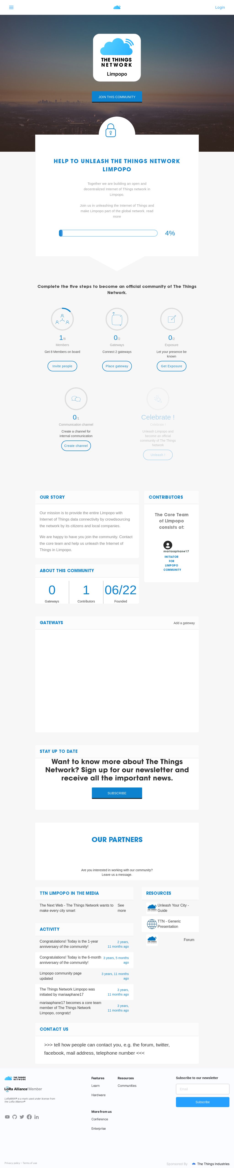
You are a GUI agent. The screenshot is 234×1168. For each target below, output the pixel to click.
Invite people (62, 366)
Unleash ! (158, 455)
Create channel (76, 446)
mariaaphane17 (52, 1003)
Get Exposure (171, 366)
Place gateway (117, 366)
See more (122, 907)
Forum (189, 940)
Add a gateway (184, 623)
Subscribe (117, 793)
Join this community (116, 97)
